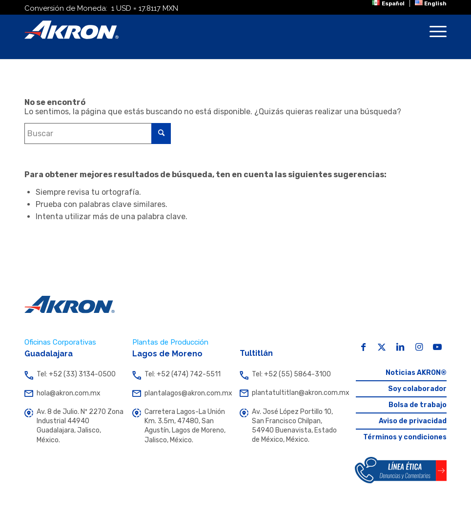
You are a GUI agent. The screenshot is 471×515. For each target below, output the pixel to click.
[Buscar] (97, 133)
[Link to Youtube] (437, 347)
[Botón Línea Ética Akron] (401, 470)
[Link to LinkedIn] (400, 347)
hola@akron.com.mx (73, 393)
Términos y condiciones (405, 437)
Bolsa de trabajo (418, 405)
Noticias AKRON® (416, 373)
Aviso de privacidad (413, 421)
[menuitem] (388, 3)
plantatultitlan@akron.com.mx (289, 393)
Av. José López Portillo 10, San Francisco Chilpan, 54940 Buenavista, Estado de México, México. (289, 426)
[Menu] (433, 37)
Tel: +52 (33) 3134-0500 (73, 374)
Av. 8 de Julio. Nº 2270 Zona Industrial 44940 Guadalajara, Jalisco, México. (73, 426)
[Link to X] (381, 347)
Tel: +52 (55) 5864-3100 (289, 374)
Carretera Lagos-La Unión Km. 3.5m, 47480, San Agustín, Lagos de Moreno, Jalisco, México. (181, 426)
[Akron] (71, 29)
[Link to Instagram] (419, 347)
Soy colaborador (417, 389)
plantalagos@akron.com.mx (181, 393)
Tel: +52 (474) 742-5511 (181, 374)
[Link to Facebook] (363, 347)
